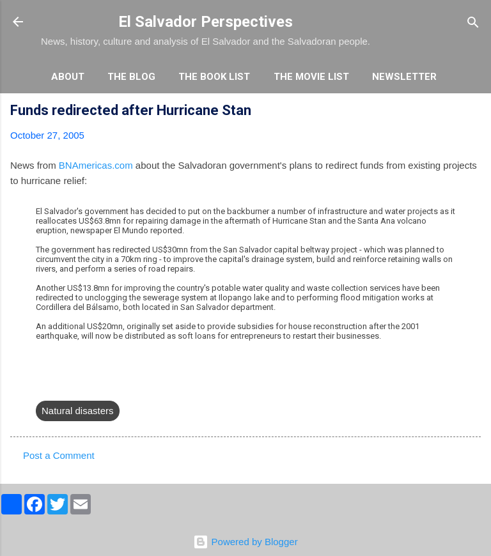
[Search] (473, 23)
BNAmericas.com (96, 165)
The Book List (214, 76)
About (67, 76)
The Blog (131, 76)
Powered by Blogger (245, 541)
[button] (473, 112)
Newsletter (404, 76)
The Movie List (311, 76)
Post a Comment (59, 455)
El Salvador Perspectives (205, 22)
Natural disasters (78, 410)
